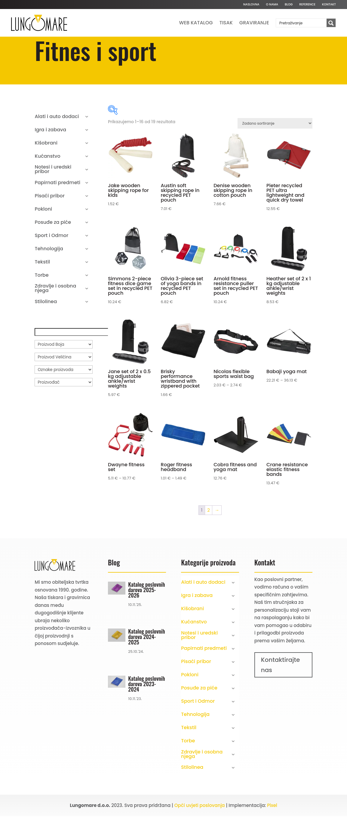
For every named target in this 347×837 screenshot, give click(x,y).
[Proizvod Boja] (64, 365)
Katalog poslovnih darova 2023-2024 (146, 704)
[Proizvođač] (64, 403)
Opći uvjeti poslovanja (199, 826)
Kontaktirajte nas (280, 685)
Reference (307, 4)
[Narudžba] (275, 144)
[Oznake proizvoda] (64, 390)
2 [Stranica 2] (208, 531)
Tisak (226, 22)
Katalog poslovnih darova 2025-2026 (146, 610)
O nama (272, 4)
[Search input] (301, 22)
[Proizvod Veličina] (64, 377)
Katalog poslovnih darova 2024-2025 (146, 657)
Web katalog (196, 22)
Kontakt (329, 4)
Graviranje (254, 22)
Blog (289, 4)
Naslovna (251, 4)
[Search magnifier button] (331, 23)
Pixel (272, 826)
